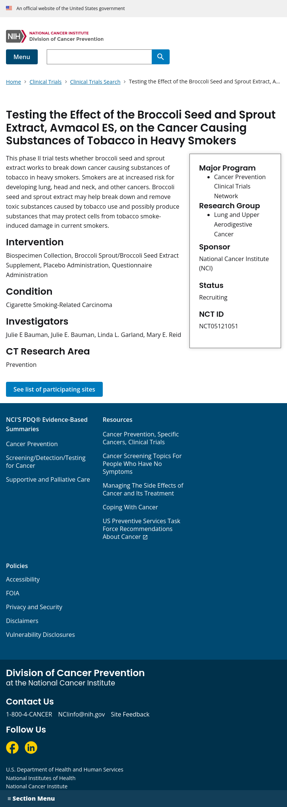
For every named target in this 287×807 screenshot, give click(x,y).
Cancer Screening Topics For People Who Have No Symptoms (142, 464)
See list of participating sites (54, 389)
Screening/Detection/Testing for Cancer (46, 462)
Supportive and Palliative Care (48, 479)
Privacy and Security (34, 607)
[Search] (161, 56)
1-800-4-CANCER (29, 714)
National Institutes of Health (40, 778)
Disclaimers (22, 621)
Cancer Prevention (32, 444)
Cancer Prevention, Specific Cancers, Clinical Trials (141, 438)
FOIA (12, 593)
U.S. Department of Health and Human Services (64, 769)
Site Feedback (130, 714)
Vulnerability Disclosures (40, 634)
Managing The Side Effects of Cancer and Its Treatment (143, 489)
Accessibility (23, 579)
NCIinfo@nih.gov (81, 714)
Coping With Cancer (130, 507)
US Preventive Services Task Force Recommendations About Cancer (141, 529)
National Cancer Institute (37, 786)
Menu (21, 57)
